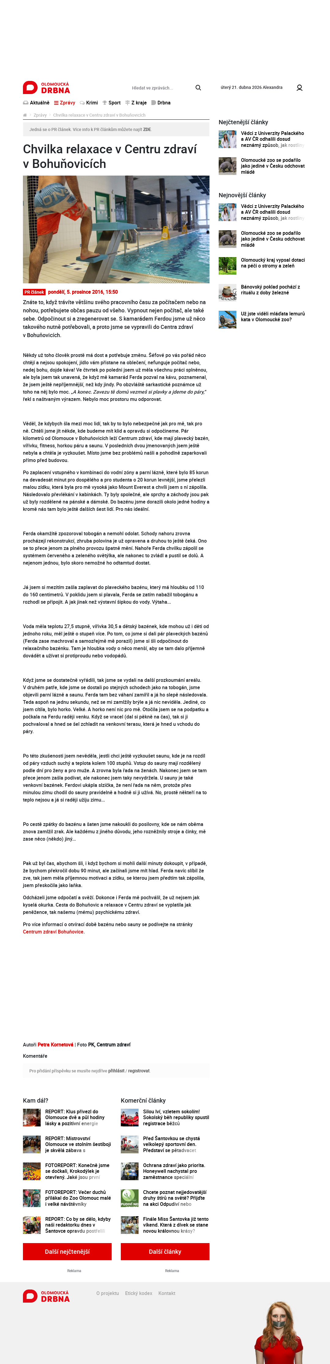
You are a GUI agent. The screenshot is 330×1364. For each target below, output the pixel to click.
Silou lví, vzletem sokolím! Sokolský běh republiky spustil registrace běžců (176, 1117)
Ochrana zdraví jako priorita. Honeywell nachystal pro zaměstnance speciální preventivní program (174, 1174)
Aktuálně (36, 102)
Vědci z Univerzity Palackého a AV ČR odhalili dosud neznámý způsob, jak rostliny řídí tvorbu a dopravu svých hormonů (273, 145)
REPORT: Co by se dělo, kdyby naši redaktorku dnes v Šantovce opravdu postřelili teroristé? (78, 1228)
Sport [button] (111, 102)
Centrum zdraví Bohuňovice (53, 931)
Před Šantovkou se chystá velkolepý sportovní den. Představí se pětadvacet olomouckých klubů (171, 1147)
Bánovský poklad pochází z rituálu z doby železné (270, 290)
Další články (165, 1251)
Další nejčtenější (67, 1251)
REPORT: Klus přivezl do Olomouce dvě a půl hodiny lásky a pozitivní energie (75, 1117)
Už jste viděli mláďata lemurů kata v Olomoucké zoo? (273, 317)
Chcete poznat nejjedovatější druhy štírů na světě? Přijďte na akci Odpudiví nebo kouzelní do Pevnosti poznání (175, 1201)
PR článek (34, 292)
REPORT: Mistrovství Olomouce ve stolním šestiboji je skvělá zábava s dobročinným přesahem (78, 1147)
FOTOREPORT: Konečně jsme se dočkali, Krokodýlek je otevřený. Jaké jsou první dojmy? (77, 1174)
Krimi (89, 102)
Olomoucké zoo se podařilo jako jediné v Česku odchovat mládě (273, 166)
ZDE (147, 129)
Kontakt (166, 1293)
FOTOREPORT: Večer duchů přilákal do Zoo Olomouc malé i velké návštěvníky (78, 1198)
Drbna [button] (161, 102)
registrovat (139, 1071)
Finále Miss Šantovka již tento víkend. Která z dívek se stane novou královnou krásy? (176, 1225)
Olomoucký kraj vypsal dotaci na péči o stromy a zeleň (273, 263)
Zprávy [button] (64, 102)
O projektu (107, 1293)
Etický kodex (138, 1293)
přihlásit (116, 1071)
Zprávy (40, 115)
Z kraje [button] (136, 102)
